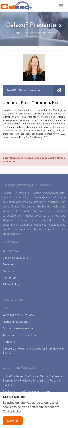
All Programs (10, 251)
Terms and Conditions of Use (20, 335)
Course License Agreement (19, 328)
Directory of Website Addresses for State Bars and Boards (33, 350)
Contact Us (9, 277)
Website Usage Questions (18, 314)
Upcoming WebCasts (15, 257)
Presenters (9, 264)
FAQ (5, 308)
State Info (9, 341)
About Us (8, 271)
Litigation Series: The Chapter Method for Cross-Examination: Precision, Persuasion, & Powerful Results (32, 380)
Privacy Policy (11, 284)
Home (17, 33)
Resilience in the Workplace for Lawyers (27, 391)
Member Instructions (15, 321)
